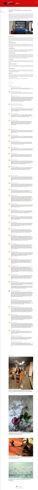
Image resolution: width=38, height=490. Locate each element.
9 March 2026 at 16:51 (16, 281)
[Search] (36, 2)
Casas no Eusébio (25, 186)
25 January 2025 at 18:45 (15, 166)
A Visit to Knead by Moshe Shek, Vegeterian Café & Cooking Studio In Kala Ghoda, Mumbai (20, 391)
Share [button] (9, 435)
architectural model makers (17, 162)
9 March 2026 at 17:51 (16, 299)
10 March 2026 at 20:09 (17, 306)
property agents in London (27, 295)
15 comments (11, 435)
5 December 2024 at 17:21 (15, 147)
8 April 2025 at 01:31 (14, 215)
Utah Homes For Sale (25, 240)
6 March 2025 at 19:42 (14, 189)
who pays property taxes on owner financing (18, 144)
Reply (11, 94)
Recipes (29, 5)
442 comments (12, 459)
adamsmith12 (12, 306)
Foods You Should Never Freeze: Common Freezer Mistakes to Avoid (20, 434)
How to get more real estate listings (19, 319)
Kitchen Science (19, 5)
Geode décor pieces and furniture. (24, 18)
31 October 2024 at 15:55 (14, 113)
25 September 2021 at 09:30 (18, 91)
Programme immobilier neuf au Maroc (27, 192)
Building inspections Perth (19, 149)
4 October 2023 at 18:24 (20, 107)
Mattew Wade (13, 290)
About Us (6, 5)
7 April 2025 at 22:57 (14, 209)
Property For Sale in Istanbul (26, 232)
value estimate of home (19, 115)
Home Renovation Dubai (14, 343)
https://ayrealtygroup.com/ (20, 211)
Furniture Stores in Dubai (14, 107)
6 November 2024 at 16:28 (15, 129)
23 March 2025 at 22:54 (14, 195)
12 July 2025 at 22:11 (14, 243)
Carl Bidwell (12, 281)
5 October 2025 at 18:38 (14, 251)
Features (10, 5)
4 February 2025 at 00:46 (15, 175)
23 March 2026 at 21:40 (14, 314)
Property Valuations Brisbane (14, 271)
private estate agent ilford (28, 311)
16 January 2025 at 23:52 (15, 153)
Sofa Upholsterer (13, 330)
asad (11, 113)
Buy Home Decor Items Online (28, 93)
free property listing (27, 169)
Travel (27, 5)
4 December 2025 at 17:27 (15, 274)
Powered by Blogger (19, 486)
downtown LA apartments (14, 248)
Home (4, 5)
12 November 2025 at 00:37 (15, 258)
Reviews (24, 5)
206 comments (12, 481)
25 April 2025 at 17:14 (14, 228)
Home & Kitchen (14, 5)
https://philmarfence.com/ (21, 217)
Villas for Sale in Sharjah (19, 122)
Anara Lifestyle (13, 91)
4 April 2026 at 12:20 (14, 322)
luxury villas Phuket (29, 327)
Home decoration (17, 14)
